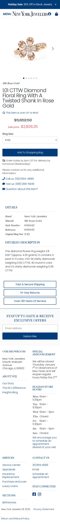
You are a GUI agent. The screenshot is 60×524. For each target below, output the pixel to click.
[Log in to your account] (49, 14)
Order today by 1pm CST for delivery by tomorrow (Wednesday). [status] (26, 162)
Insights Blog (10, 392)
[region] (30, 123)
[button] (55, 4)
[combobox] (30, 140)
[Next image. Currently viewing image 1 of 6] (53, 48)
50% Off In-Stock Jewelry (30, 4)
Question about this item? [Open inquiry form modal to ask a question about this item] (20, 189)
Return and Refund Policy (15, 518)
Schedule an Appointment (40, 475)
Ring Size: (8, 134)
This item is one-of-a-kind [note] (20, 113)
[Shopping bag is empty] (56, 14)
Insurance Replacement (10, 475)
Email (35, 469)
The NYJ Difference (14, 388)
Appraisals (8, 469)
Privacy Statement (43, 509)
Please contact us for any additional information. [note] (23, 171)
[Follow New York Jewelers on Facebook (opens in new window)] (34, 494)
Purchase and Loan (14, 481)
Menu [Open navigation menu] (7, 14)
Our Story (8, 383)
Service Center (11, 465)
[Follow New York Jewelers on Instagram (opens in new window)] (39, 494)
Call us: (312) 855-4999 (18, 179)
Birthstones (9, 502)
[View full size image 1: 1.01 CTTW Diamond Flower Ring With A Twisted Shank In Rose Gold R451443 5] (30, 48)
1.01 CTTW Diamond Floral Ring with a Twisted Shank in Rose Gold (28, 98)
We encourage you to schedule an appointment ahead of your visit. (44, 442)
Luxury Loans (10, 486)
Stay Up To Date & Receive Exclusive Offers (30, 318)
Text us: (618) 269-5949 (18, 184)
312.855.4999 (40, 465)
